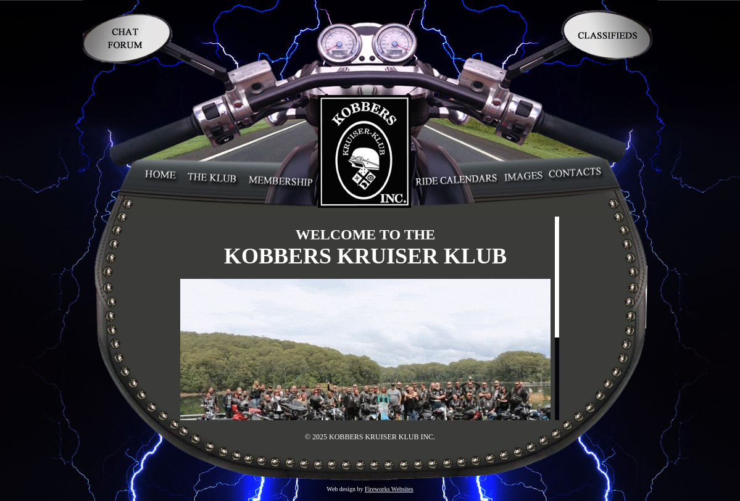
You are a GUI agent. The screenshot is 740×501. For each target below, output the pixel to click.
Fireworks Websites (389, 489)
